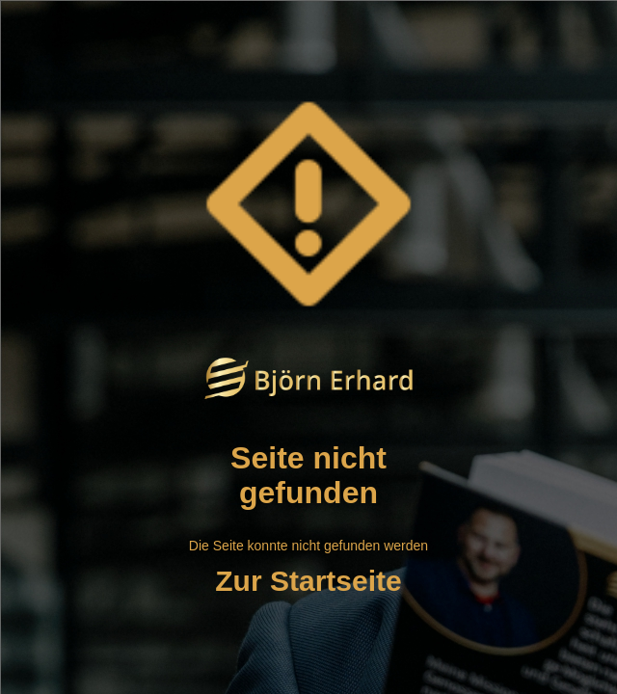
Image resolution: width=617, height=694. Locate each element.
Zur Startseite (308, 581)
